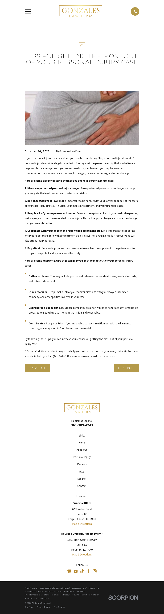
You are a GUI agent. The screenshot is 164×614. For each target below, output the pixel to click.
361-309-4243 (82, 425)
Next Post (126, 368)
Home (82, 442)
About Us (82, 450)
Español (81, 478)
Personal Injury (82, 457)
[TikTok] (82, 571)
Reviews (82, 464)
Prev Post (37, 368)
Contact (81, 486)
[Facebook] (88, 571)
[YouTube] (76, 571)
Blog (82, 471)
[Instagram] (95, 571)
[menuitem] (29, 607)
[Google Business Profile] (69, 571)
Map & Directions (82, 524)
